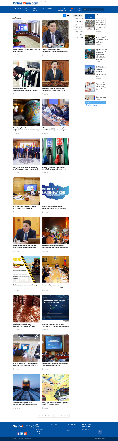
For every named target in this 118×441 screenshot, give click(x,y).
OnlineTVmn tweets (91, 105)
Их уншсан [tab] (100, 15)
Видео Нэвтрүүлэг (62, 9)
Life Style (79, 9)
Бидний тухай (86, 424)
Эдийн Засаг (34, 9)
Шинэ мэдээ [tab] (90, 16)
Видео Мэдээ (70, 427)
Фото (71, 9)
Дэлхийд (49, 8)
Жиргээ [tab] (88, 102)
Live (19, 8)
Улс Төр (26, 9)
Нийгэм (41, 8)
